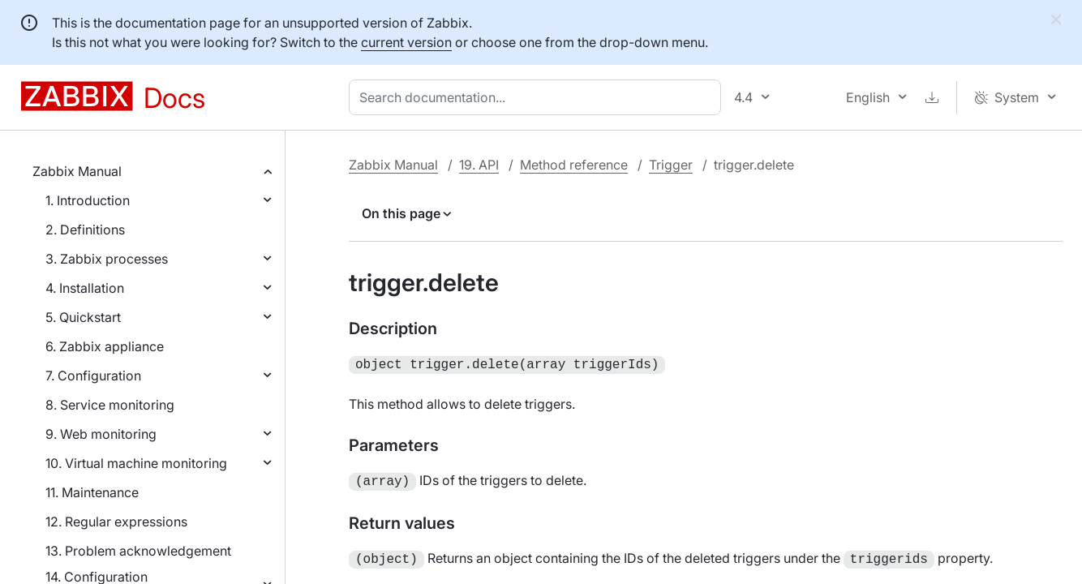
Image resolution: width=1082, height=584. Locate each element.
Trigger (671, 165)
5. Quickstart (83, 317)
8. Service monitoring (109, 405)
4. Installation (84, 288)
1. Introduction (87, 200)
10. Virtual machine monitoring (136, 463)
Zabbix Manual (77, 171)
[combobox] (538, 97)
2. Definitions (85, 229)
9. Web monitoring (101, 434)
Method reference (574, 165)
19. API (479, 165)
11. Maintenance (92, 492)
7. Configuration (93, 375)
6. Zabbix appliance (104, 346)
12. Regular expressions (116, 521)
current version (406, 42)
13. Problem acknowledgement (138, 551)
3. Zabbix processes (106, 259)
